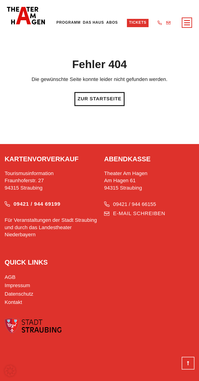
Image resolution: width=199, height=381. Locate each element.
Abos (112, 22)
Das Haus (93, 22)
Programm (68, 22)
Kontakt (13, 302)
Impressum (17, 285)
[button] (10, 371)
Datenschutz (19, 294)
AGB (10, 277)
